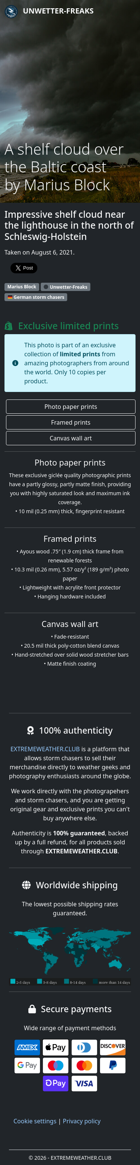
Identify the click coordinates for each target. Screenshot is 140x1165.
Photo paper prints (70, 406)
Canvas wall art (71, 438)
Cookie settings (34, 1121)
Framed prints (70, 422)
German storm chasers (36, 297)
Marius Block (21, 286)
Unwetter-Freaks (49, 11)
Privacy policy (81, 1121)
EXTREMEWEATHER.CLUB (45, 749)
